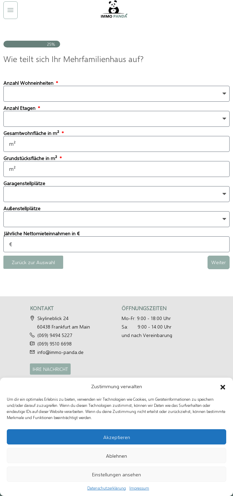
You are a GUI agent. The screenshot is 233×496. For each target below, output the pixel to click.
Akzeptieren (116, 437)
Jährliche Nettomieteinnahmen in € (41, 233)
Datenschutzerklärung (106, 488)
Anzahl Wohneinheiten (29, 83)
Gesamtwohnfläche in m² (31, 133)
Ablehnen (116, 456)
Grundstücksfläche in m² (30, 158)
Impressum (139, 488)
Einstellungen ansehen (116, 474)
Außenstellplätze (21, 208)
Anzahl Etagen (20, 108)
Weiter (218, 262)
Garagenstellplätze (24, 183)
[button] (222, 386)
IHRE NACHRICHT (50, 369)
